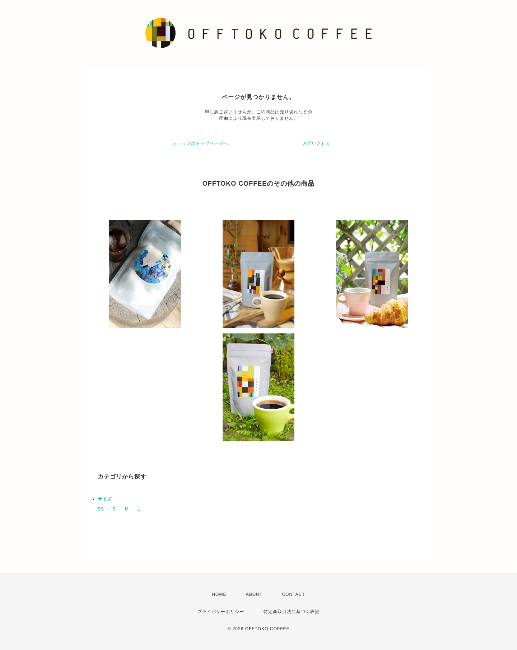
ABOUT (254, 594)
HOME (219, 594)
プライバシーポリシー (220, 611)
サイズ (105, 499)
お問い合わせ (317, 143)
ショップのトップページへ (200, 143)
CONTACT (293, 594)
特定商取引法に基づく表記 (292, 611)
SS (101, 509)
